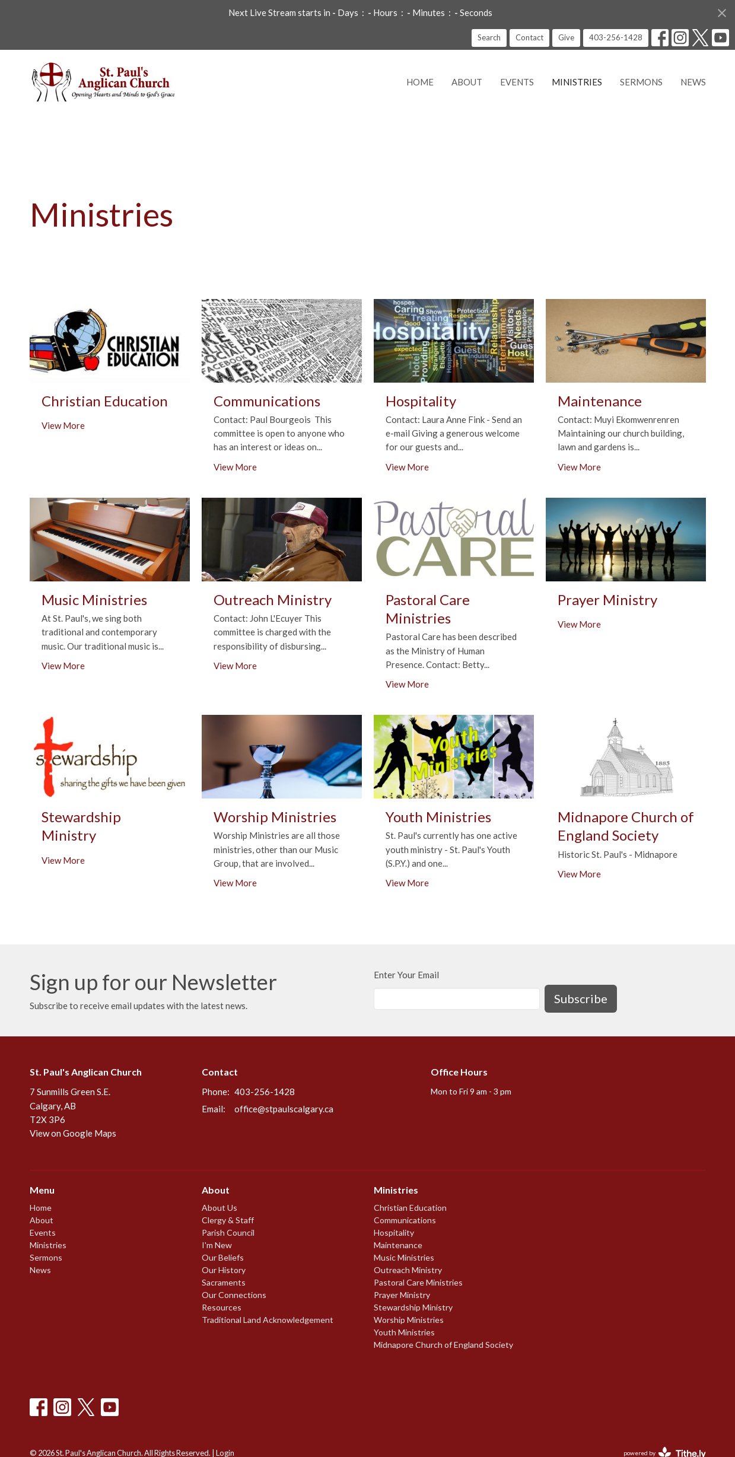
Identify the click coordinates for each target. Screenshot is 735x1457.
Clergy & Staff (228, 1220)
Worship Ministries (409, 1320)
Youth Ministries (404, 1332)
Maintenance (398, 1245)
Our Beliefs (223, 1257)
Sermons (641, 82)
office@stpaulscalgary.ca (283, 1108)
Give (566, 37)
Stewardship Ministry (413, 1307)
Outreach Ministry (408, 1270)
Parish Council (228, 1232)
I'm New (217, 1245)
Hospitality (394, 1232)
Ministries (577, 82)
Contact (529, 37)
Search (489, 37)
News (693, 82)
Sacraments (224, 1282)
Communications (405, 1220)
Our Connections (234, 1295)
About (466, 82)
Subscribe (580, 998)
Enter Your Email (406, 974)
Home (420, 82)
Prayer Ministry (402, 1295)
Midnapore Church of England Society (443, 1345)
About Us (219, 1207)
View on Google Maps (73, 1133)
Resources (221, 1307)
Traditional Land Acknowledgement (267, 1320)
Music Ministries (404, 1257)
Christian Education (410, 1207)
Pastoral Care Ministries (418, 1282)
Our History (224, 1270)
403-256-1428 (615, 37)
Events (517, 82)
